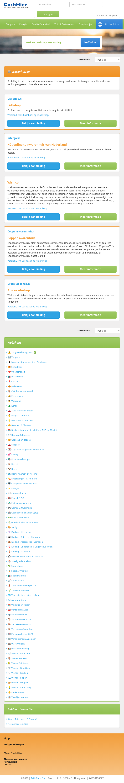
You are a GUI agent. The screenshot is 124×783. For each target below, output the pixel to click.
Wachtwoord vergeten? (107, 15)
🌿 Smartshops (15, 565)
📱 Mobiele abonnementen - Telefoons (27, 362)
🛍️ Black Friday (15, 376)
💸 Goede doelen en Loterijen (23, 522)
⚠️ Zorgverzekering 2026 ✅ (22, 352)
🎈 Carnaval (14, 381)
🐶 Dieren (13, 468)
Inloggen (47, 14)
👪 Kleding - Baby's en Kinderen (24, 536)
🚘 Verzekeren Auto (18, 609)
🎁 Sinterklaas (15, 366)
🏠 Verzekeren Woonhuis (20, 629)
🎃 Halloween (15, 386)
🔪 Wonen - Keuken (18, 672)
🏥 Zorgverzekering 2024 (20, 634)
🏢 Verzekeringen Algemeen (22, 638)
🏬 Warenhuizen (16, 643)
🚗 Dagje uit (14, 444)
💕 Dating (13, 454)
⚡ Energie (13, 488)
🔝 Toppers (14, 357)
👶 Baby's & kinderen (18, 415)
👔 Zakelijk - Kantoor (18, 697)
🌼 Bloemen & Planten (19, 425)
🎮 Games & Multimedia (20, 507)
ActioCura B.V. (38, 778)
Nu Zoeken (90, 42)
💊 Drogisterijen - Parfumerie (22, 478)
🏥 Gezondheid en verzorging (23, 512)
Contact (7, 764)
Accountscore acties (18, 723)
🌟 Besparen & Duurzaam (21, 420)
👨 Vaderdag (14, 400)
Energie (23, 24)
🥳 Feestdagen (15, 396)
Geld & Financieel (41, 24)
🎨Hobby (12, 527)
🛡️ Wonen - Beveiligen (19, 668)
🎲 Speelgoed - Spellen (19, 561)
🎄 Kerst (12, 405)
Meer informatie (90, 123)
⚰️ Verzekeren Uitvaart (19, 624)
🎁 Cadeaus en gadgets (19, 439)
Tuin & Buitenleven (64, 24)
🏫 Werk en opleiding (18, 648)
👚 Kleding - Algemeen (19, 532)
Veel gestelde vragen (14, 744)
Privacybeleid (10, 761)
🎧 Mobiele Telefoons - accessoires (25, 556)
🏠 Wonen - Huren (17, 658)
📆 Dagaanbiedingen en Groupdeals (26, 449)
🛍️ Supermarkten (17, 575)
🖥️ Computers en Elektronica (22, 483)
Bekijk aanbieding (33, 123)
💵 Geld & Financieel (18, 517)
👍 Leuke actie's (16, 692)
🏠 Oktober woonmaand (20, 391)
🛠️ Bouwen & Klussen (19, 434)
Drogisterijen (86, 24)
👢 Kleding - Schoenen (19, 551)
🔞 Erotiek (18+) (16, 498)
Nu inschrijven (112, 24)
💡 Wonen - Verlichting (19, 687)
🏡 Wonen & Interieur (19, 663)
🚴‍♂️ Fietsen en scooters (19, 502)
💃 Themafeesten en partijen (22, 585)
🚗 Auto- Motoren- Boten (20, 410)
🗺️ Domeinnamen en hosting (22, 473)
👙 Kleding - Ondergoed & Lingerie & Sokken (30, 546)
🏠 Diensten (14, 464)
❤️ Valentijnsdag (16, 371)
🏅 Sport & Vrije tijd (18, 570)
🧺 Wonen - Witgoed (18, 682)
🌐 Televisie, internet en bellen (23, 595)
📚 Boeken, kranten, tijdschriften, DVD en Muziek (32, 430)
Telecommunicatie (17, 600)
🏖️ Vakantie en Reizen (19, 604)
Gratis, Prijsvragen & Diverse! (22, 719)
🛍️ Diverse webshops (19, 459)
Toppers (10, 24)
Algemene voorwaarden (15, 759)
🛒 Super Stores (16, 580)
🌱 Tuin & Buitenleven (19, 590)
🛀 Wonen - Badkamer (19, 653)
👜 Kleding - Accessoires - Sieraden (25, 541)
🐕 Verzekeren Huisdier (20, 619)
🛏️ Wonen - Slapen (17, 677)
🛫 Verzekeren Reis (17, 614)
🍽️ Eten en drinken (17, 493)
